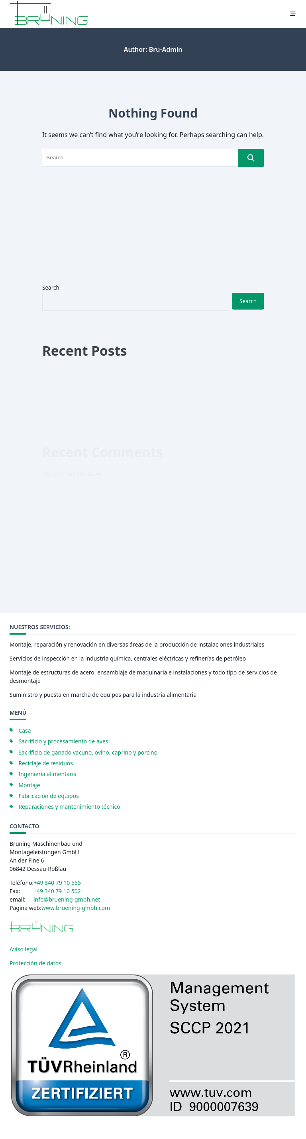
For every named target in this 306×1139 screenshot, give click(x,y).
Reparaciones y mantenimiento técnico (69, 806)
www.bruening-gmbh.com (75, 908)
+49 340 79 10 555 (57, 882)
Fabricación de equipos (48, 796)
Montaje (29, 785)
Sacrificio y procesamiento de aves (63, 741)
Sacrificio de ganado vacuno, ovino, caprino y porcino (87, 752)
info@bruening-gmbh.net (66, 899)
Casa (24, 730)
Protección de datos (35, 963)
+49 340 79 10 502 (57, 891)
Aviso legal (23, 949)
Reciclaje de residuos (45, 763)
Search (50, 287)
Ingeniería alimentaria (47, 774)
